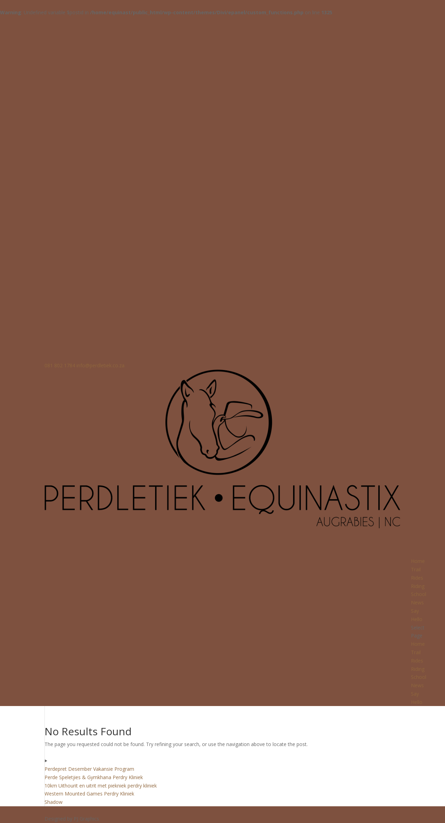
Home (418, 644)
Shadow (53, 802)
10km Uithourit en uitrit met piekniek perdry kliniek (100, 785)
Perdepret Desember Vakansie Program (89, 769)
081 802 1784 (59, 365)
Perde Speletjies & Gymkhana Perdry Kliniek (93, 777)
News (417, 685)
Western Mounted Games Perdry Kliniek (89, 793)
